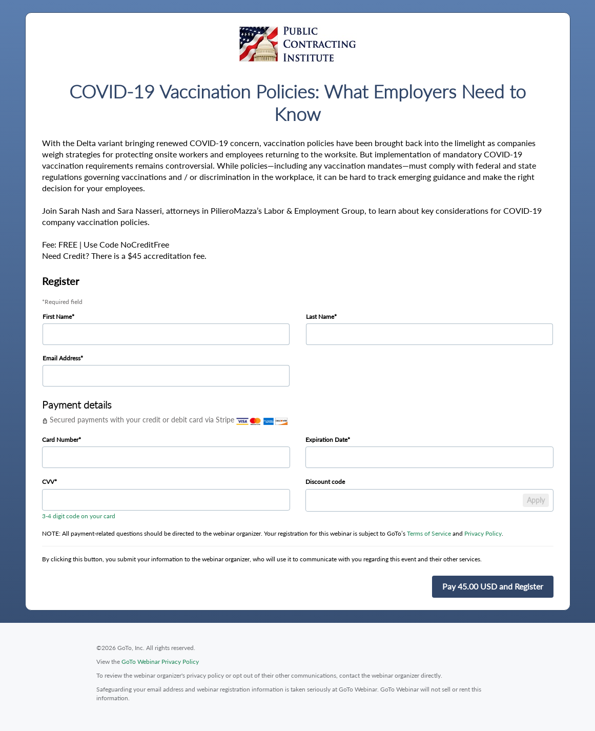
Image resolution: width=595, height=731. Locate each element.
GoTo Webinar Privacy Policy (160, 661)
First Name (57, 316)
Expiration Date (326, 439)
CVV (48, 481)
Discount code (325, 481)
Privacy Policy (483, 533)
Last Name (320, 316)
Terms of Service (429, 533)
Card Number (60, 439)
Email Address (61, 358)
